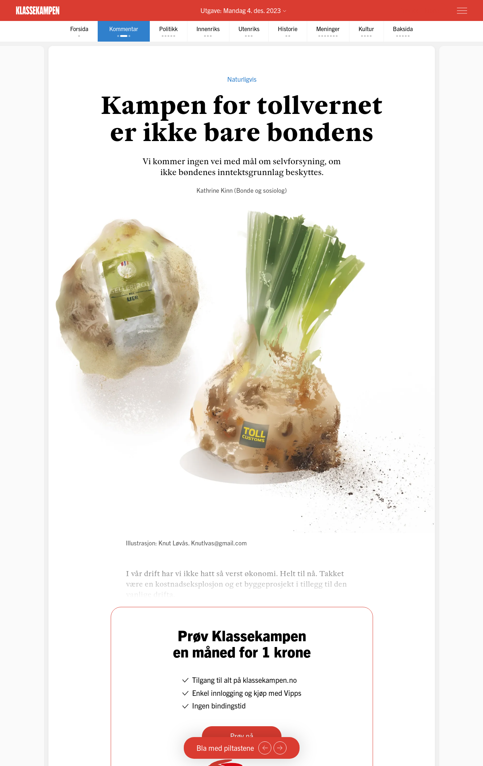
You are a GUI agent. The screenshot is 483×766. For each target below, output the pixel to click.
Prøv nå (241, 735)
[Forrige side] (264, 747)
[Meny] (462, 10)
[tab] (79, 31)
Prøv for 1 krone (419, 10)
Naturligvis (241, 79)
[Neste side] (280, 747)
